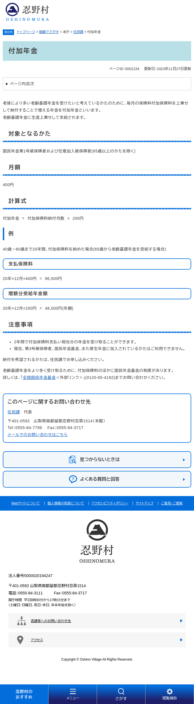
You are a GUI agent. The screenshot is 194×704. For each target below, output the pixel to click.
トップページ (26, 32)
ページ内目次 (22, 84)
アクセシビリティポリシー (110, 503)
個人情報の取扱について (65, 503)
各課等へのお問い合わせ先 (51, 621)
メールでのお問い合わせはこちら (38, 434)
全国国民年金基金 (39, 377)
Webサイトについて (25, 503)
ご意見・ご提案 (172, 503)
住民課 (78, 32)
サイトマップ (144, 503)
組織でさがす (49, 32)
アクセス (37, 640)
